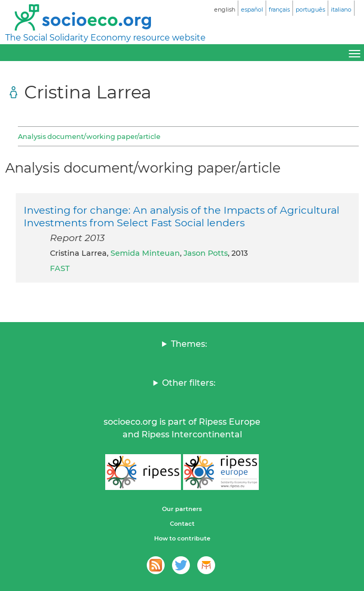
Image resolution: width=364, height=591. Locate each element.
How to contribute (182, 538)
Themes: (189, 344)
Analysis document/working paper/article (89, 136)
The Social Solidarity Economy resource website (105, 38)
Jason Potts (206, 253)
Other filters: (189, 383)
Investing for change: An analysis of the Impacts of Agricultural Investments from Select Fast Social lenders (181, 216)
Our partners (182, 509)
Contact (182, 523)
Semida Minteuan (145, 253)
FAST (59, 268)
